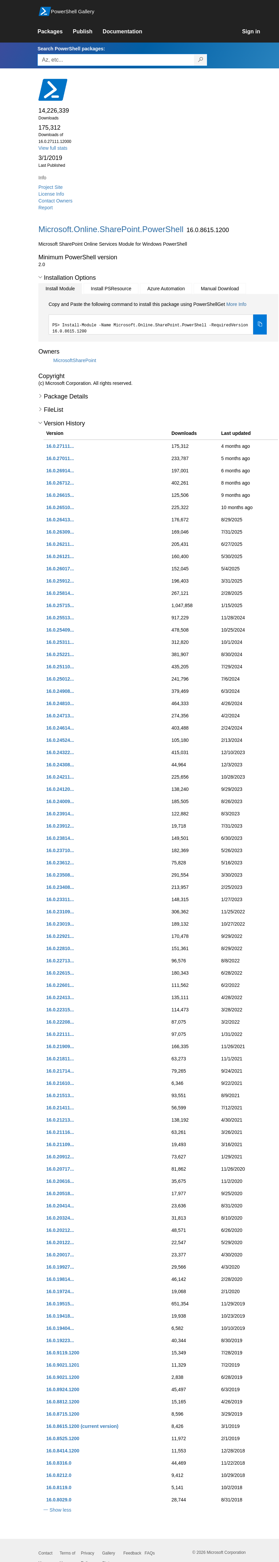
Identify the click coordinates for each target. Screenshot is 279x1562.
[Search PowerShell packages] (200, 60)
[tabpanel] (158, 318)
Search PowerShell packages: (71, 48)
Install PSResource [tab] (111, 288)
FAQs (150, 1553)
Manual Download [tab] (220, 288)
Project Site (50, 187)
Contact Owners (55, 201)
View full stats (52, 148)
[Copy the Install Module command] (260, 324)
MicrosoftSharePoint (74, 360)
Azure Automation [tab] (166, 288)
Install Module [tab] (60, 288)
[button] (40, 277)
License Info (51, 194)
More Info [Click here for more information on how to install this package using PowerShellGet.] (236, 304)
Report (45, 207)
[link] (55, 31)
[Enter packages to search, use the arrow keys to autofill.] (115, 60)
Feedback (132, 1553)
